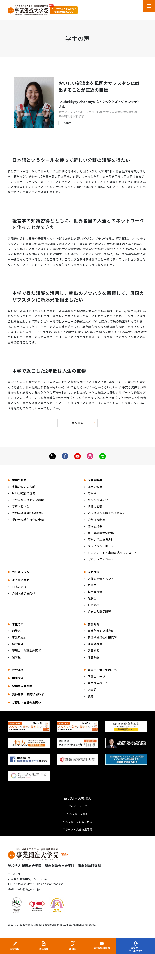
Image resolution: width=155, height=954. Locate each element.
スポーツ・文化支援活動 (77, 829)
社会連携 (17, 670)
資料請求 (43, 949)
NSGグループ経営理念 (77, 798)
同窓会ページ (96, 676)
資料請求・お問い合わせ (28, 694)
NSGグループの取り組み (77, 822)
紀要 (91, 696)
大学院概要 (95, 480)
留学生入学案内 (22, 686)
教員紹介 (93, 624)
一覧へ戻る (76, 423)
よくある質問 (20, 580)
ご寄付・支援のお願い (26, 702)
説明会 (72, 949)
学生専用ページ (98, 683)
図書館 (92, 690)
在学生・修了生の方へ (135, 949)
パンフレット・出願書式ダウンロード (112, 553)
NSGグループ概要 (77, 814)
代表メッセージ (77, 806)
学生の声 (17, 624)
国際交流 (17, 678)
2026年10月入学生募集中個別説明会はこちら (64, 10)
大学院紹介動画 (102, 948)
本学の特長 (19, 480)
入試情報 (14, 949)
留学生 (67, 123)
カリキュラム (20, 572)
